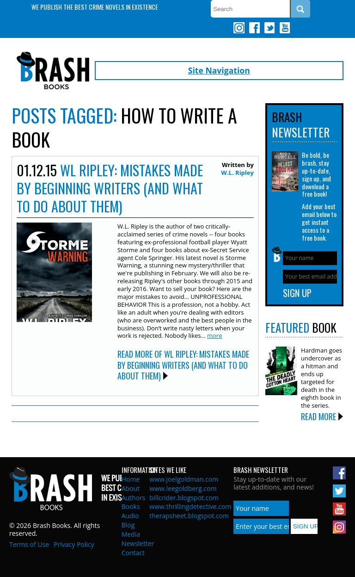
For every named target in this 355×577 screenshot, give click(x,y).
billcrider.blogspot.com (184, 497)
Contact (133, 552)
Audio (130, 515)
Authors (134, 497)
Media (131, 534)
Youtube (284, 27)
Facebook (254, 27)
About (131, 488)
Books (131, 506)
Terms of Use (29, 544)
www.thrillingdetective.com (190, 506)
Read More (318, 416)
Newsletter (138, 543)
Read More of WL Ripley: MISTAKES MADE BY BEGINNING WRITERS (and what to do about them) (183, 365)
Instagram (239, 27)
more (214, 335)
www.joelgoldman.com (183, 479)
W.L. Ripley (237, 172)
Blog (128, 525)
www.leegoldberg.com (182, 488)
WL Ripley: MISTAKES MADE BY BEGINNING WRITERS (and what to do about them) (110, 188)
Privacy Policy (74, 544)
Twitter (269, 27)
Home (131, 479)
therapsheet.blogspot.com (189, 515)
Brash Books (53, 70)
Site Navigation (219, 70)
